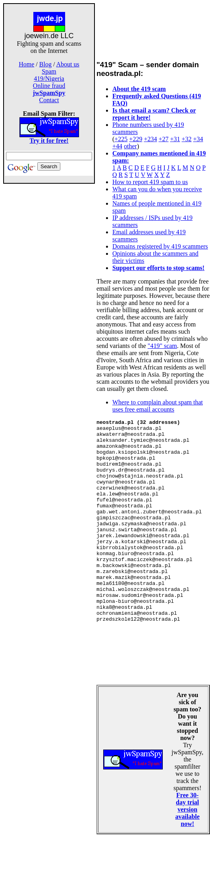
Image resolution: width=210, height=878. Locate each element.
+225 (120, 139)
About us (67, 64)
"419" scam (162, 345)
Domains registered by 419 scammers (160, 246)
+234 (150, 139)
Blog (45, 64)
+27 (163, 139)
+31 (175, 139)
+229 (135, 139)
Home (26, 64)
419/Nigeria (49, 78)
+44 (117, 146)
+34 (198, 139)
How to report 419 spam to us (150, 182)
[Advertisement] (49, 309)
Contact (49, 100)
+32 (186, 139)
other (130, 146)
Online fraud (49, 85)
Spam (49, 71)
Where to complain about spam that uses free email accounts (157, 406)
